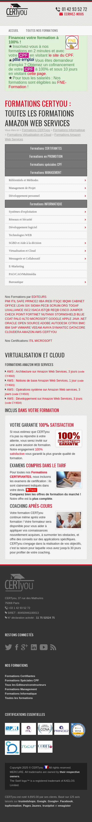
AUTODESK (59, 323)
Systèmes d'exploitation (23, 211)
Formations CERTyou (36, 130)
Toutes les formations (19, 698)
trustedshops (27, 801)
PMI (7, 301)
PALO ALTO (21, 319)
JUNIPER (76, 310)
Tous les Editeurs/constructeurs (25, 684)
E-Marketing (16, 266)
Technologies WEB (20, 235)
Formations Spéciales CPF (22, 680)
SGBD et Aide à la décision (25, 243)
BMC (82, 323)
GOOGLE (55, 319)
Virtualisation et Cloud (22, 250)
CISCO (64, 310)
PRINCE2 (31, 301)
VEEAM (37, 327)
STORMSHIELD (65, 314)
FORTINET (33, 314)
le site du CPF (61, 55)
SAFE (20, 301)
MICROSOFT (39, 319)
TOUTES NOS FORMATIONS (42, 30)
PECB (45, 305)
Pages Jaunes (32, 805)
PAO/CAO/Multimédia (22, 274)
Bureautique (16, 282)
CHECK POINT (15, 314)
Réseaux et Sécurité (20, 219)
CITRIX (73, 323)
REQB (55, 310)
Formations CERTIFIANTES (46, 148)
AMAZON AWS (32, 332)
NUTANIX (47, 314)
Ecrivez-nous (71, 13)
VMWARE (24, 327)
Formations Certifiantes (20, 676)
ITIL (13, 301)
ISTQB (45, 310)
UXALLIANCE (14, 310)
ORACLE (11, 323)
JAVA (75, 319)
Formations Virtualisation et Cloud (29, 134)
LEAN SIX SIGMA (28, 305)
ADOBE (45, 323)
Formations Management (21, 689)
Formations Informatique (69, 130)
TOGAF (74, 305)
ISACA (35, 310)
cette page (36, 74)
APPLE (67, 319)
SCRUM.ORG (59, 305)
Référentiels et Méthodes (23, 180)
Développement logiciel (23, 227)
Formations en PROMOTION (46, 156)
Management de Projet (22, 188)
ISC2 (27, 310)
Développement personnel (24, 196)
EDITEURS (39, 297)
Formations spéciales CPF (46, 164)
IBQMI (67, 301)
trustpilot (48, 805)
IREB (48, 301)
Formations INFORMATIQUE (46, 203)
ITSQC (57, 301)
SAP (14, 327)
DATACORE (77, 327)
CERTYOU (49, 332)
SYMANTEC (60, 327)
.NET (83, 319)
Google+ (53, 801)
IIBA (41, 301)
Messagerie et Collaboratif (24, 258)
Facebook (66, 801)
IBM (7, 327)
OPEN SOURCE (29, 323)
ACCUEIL (13, 30)
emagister (64, 805)
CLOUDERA (13, 332)
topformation (13, 805)
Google (41, 801)
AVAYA (46, 327)
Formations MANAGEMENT (46, 172)
